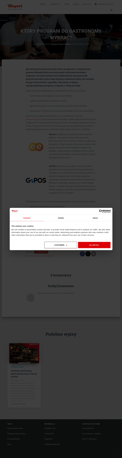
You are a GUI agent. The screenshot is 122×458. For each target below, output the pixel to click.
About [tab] (95, 218)
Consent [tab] (26, 218)
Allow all (94, 245)
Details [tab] (61, 218)
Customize (60, 245)
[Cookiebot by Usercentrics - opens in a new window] (101, 211)
